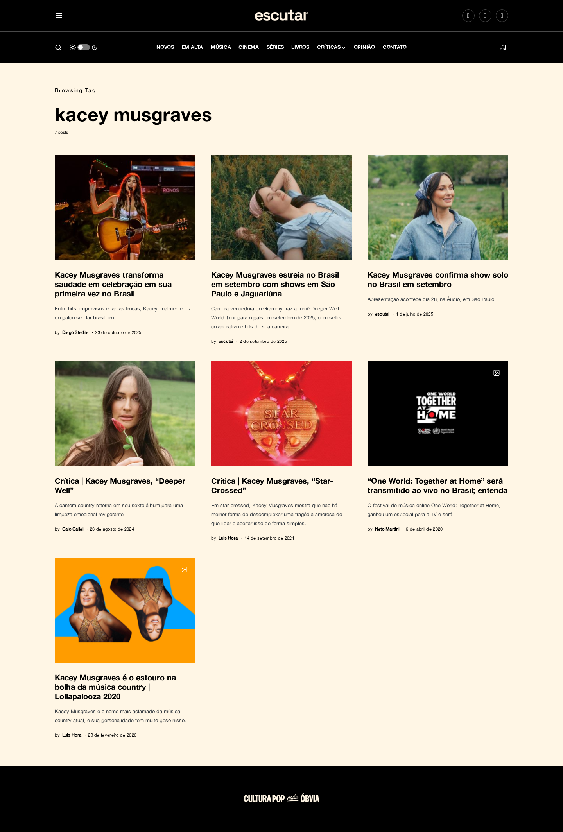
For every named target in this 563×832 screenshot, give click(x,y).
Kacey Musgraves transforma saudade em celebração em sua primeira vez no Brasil (113, 284)
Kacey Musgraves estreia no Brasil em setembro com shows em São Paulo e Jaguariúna (275, 284)
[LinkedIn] (502, 15)
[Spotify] (485, 15)
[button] (59, 16)
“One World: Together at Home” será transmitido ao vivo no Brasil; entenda (437, 485)
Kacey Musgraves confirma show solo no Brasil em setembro (438, 279)
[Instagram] (468, 15)
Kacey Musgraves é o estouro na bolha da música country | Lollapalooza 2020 (115, 686)
